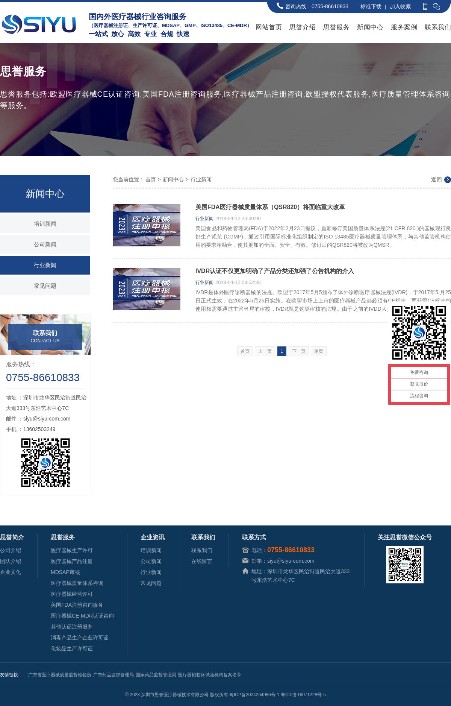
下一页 (299, 351)
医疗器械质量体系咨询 (77, 583)
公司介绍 (10, 550)
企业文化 (10, 572)
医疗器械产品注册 (72, 561)
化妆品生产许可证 (72, 648)
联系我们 (438, 27)
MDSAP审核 (65, 572)
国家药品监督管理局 (156, 674)
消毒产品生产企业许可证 (80, 638)
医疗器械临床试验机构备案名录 (209, 674)
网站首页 (269, 27)
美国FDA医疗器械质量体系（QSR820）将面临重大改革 (270, 207)
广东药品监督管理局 (113, 674)
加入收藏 (400, 6)
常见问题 (45, 285)
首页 (150, 179)
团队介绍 (10, 561)
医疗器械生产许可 (72, 550)
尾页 (318, 351)
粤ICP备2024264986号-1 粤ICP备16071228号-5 (277, 694)
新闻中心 (370, 27)
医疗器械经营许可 (72, 594)
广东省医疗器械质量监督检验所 (59, 674)
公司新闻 (45, 244)
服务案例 (404, 27)
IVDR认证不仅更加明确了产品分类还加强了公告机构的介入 (274, 271)
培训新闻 (45, 223)
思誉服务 (336, 27)
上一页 (265, 351)
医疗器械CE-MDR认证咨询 (82, 616)
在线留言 (201, 561)
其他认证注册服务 (72, 627)
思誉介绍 (302, 27)
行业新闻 (45, 265)
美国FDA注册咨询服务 (77, 605)
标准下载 (370, 6)
